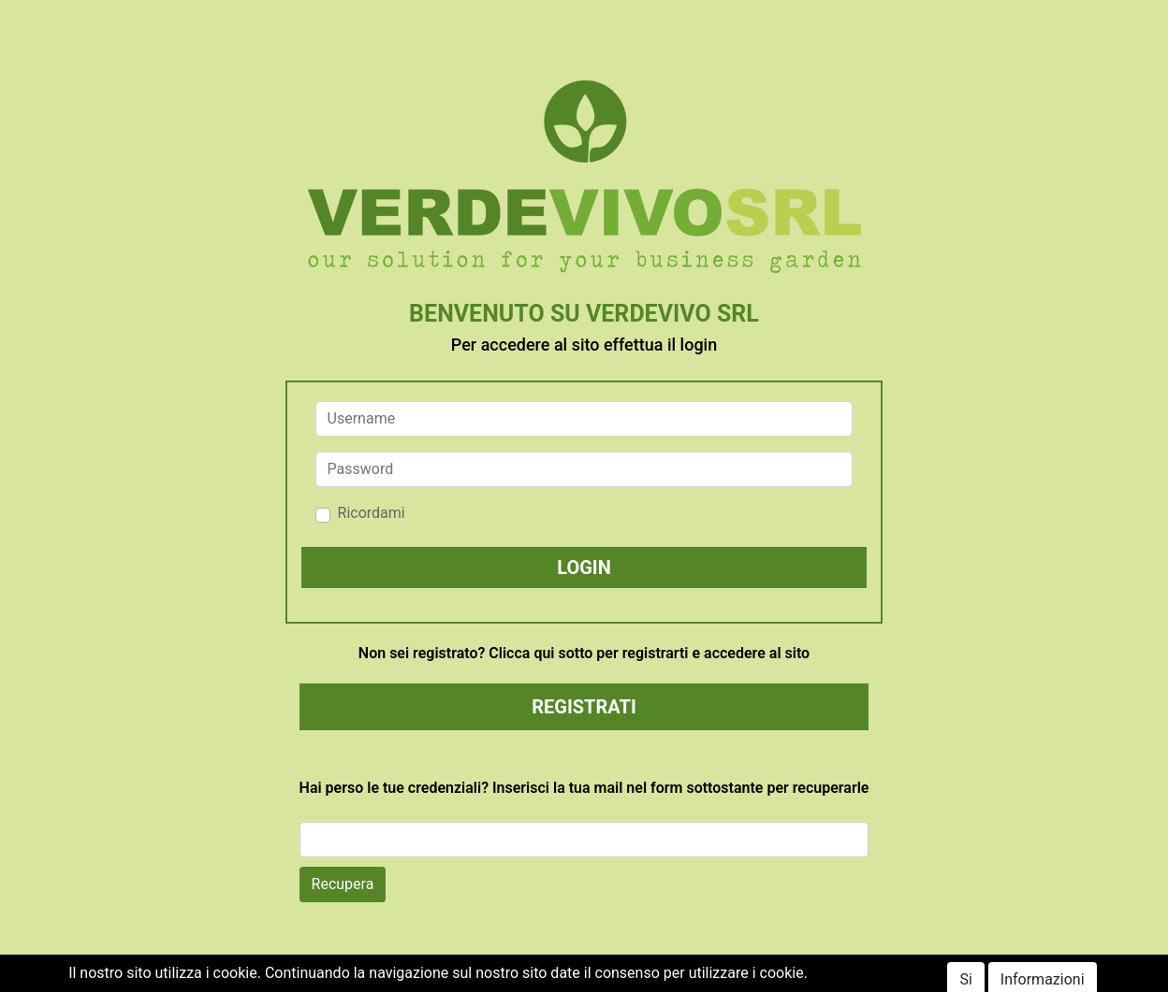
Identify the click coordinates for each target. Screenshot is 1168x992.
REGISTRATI (584, 707)
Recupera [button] (343, 884)
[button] (584, 567)
